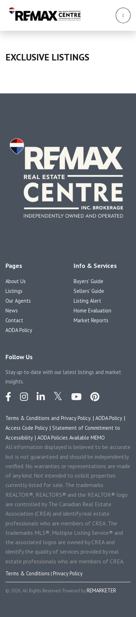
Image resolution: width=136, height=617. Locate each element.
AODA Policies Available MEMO (71, 437)
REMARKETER (101, 590)
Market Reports (91, 320)
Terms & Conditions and (33, 418)
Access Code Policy (26, 427)
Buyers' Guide (88, 281)
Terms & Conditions (27, 573)
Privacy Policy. (76, 418)
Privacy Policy (68, 573)
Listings (13, 290)
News (11, 310)
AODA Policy (18, 330)
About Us (15, 281)
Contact (14, 320)
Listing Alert (87, 300)
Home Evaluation (92, 310)
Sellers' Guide (89, 290)
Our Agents (18, 300)
